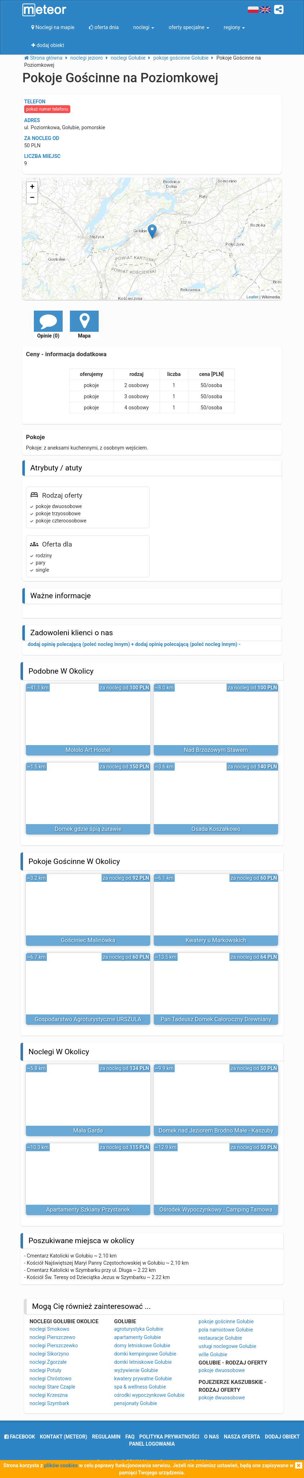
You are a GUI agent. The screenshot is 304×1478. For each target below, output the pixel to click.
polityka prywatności (169, 1437)
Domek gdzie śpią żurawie (88, 829)
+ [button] (32, 187)
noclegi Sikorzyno (49, 1354)
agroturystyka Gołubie (138, 1329)
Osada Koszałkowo (215, 829)
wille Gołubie (212, 1354)
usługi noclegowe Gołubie (227, 1346)
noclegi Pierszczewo (52, 1337)
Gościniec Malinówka (88, 940)
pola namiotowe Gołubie (225, 1330)
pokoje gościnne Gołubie (226, 1321)
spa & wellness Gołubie (140, 1387)
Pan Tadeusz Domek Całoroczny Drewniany (216, 1019)
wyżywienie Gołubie (136, 1370)
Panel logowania (152, 1444)
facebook (19, 1437)
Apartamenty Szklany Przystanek (88, 1209)
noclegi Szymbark (49, 1403)
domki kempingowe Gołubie (145, 1354)
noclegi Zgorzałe (48, 1362)
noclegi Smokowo (50, 1329)
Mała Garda (88, 1130)
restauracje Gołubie (220, 1338)
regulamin (106, 1437)
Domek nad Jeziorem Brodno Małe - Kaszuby (215, 1130)
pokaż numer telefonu (47, 109)
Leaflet (252, 297)
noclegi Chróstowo (50, 1378)
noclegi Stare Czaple (52, 1387)
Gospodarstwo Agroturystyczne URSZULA (88, 1019)
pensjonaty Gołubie (135, 1403)
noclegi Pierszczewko (54, 1345)
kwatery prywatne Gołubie (143, 1378)
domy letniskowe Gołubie (142, 1345)
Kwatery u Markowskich (215, 940)
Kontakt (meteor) (63, 1437)
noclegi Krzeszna (49, 1395)
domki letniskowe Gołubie (143, 1362)
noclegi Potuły (45, 1370)
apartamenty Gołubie (137, 1337)
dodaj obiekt (282, 1437)
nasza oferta (242, 1437)
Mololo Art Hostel (88, 750)
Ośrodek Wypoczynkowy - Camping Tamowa (216, 1209)
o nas (211, 1437)
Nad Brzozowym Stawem (216, 750)
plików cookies (60, 1465)
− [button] (32, 198)
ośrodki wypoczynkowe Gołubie (149, 1395)
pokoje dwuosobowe (221, 1370)
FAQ (129, 1437)
